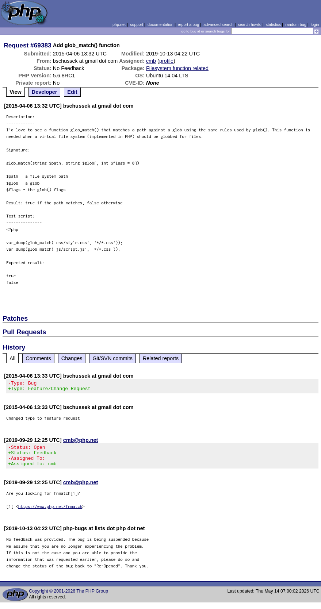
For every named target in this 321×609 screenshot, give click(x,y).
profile (166, 61)
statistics (273, 24)
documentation (160, 24)
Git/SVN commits (112, 358)
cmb (151, 61)
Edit (72, 92)
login (315, 24)
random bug (295, 24)
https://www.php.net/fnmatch (50, 512)
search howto (249, 24)
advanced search (218, 24)
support (136, 24)
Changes (72, 358)
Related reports (161, 358)
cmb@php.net (80, 442)
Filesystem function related (177, 68)
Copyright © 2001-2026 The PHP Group (68, 597)
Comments (38, 358)
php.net (119, 24)
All (12, 358)
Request (16, 45)
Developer (44, 92)
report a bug (188, 24)
